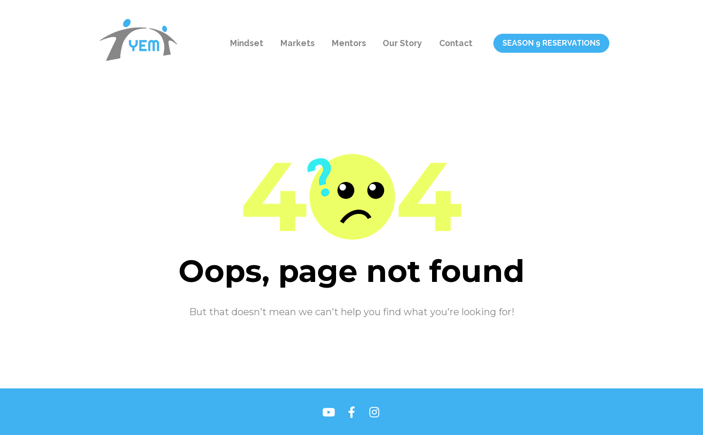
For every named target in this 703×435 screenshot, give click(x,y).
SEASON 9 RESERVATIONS (551, 43)
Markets (297, 43)
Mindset (246, 43)
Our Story (402, 43)
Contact (455, 43)
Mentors (349, 43)
